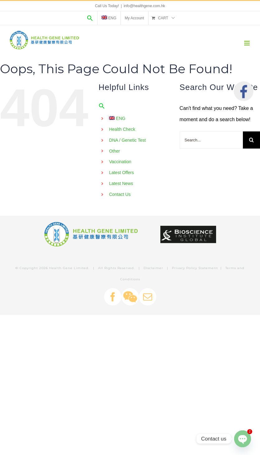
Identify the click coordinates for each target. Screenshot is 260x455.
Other (114, 151)
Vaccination (120, 161)
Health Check (122, 129)
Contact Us (119, 194)
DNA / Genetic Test (127, 140)
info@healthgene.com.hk (144, 6)
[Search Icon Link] (90, 18)
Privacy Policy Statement (195, 268)
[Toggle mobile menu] (247, 43)
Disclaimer (153, 268)
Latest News (121, 183)
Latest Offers (121, 172)
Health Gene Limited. (69, 268)
